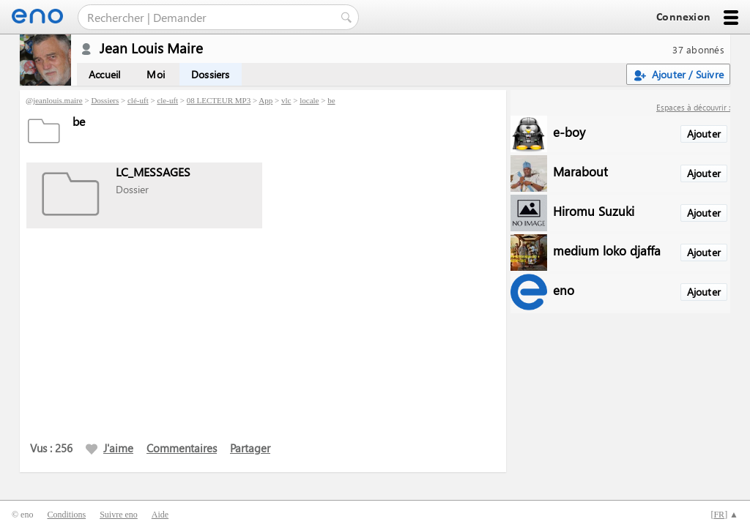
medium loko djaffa (607, 250)
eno (563, 289)
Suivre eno (119, 514)
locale (309, 100)
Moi (155, 74)
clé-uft (138, 100)
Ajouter (704, 134)
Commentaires (181, 448)
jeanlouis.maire (58, 100)
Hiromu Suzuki (593, 210)
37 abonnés (698, 49)
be (331, 100)
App (265, 100)
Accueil (104, 74)
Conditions (66, 514)
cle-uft (167, 100)
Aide (160, 514)
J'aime (109, 448)
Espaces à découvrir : (693, 107)
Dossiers (210, 74)
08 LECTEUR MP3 (218, 100)
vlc (286, 100)
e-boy (569, 131)
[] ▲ (724, 514)
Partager (250, 448)
